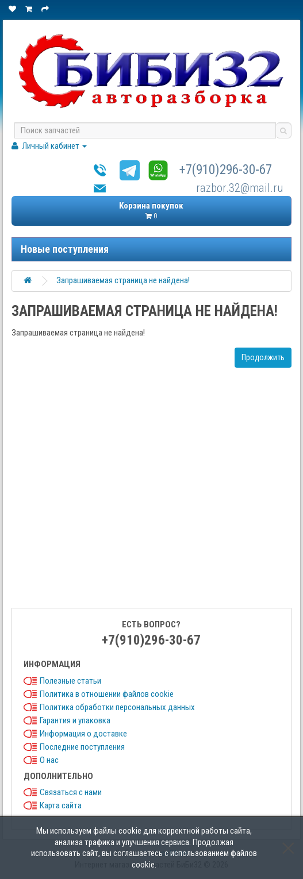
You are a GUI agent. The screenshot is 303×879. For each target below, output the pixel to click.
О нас (49, 760)
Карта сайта (61, 805)
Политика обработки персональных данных (117, 707)
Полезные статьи (70, 681)
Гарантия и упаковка (75, 720)
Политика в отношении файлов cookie (107, 694)
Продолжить (263, 357)
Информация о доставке (83, 733)
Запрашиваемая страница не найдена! (123, 280)
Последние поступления (82, 747)
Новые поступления (65, 249)
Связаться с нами (71, 792)
